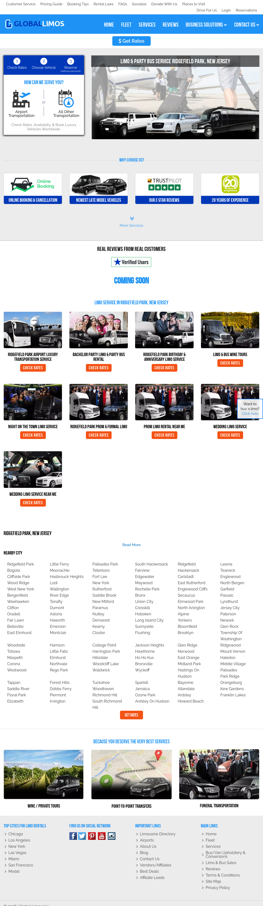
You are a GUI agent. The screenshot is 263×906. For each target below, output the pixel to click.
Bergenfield (17, 589)
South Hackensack (151, 558)
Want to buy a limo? (250, 409)
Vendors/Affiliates (155, 859)
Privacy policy (218, 881)
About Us (148, 840)
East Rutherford (191, 576)
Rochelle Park (147, 583)
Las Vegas (17, 846)
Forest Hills (60, 676)
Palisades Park (105, 558)
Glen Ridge (187, 639)
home (109, 18)
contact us (246, 18)
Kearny (98, 620)
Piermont (58, 689)
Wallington (59, 583)
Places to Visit (105, 4)
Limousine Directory (157, 827)
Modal (13, 865)
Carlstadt (186, 570)
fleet (126, 18)
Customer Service (21, 4)
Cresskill (142, 601)
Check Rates (33, 361)
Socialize (48, 4)
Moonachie (60, 564)
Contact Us (150, 852)
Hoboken (143, 608)
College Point (104, 639)
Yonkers (185, 614)
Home (211, 827)
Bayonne (185, 676)
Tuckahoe (101, 676)
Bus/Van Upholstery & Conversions (225, 848)
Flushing (142, 626)
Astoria (56, 608)
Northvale (58, 657)
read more (131, 539)
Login (225, 4)
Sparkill (141, 676)
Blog (144, 846)
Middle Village (233, 657)
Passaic (226, 589)
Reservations (246, 4)
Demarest (101, 614)
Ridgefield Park (20, 558)
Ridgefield (187, 558)
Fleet (210, 834)
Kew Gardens (232, 682)
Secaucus (186, 589)
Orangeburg (231, 676)
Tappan (13, 676)
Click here (250, 413)
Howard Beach (191, 695)
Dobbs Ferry (61, 682)
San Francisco (20, 859)
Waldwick (101, 664)
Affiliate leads (152, 871)
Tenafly (56, 595)
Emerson (58, 620)
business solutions (206, 18)
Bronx (140, 589)
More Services (131, 215)
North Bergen (232, 576)
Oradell (13, 608)
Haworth (57, 614)
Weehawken (18, 595)
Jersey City (229, 601)
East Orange (188, 651)
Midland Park (189, 657)
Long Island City (149, 614)
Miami (13, 852)
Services (213, 840)
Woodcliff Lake (105, 657)
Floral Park (16, 689)
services (147, 18)
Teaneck (227, 564)
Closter (98, 626)
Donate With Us (75, 4)
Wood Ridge (18, 576)
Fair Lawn (15, 614)
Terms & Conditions (223, 869)
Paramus (100, 601)
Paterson (228, 608)
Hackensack (188, 564)
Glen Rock (229, 620)
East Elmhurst (19, 626)
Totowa (13, 645)
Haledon (227, 651)
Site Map (213, 875)
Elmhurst (58, 651)
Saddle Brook (104, 589)
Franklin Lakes (232, 689)
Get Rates (131, 35)
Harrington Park (106, 645)
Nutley (98, 608)
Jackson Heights (149, 639)
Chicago (15, 827)
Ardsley (184, 689)
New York (100, 576)
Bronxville (144, 657)
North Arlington (191, 601)
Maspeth (15, 651)
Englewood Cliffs (193, 583)
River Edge (59, 589)
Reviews (213, 862)
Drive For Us (205, 4)
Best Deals (149, 865)
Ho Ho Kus (144, 651)
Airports (147, 834)
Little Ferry (59, 558)
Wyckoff (142, 664)
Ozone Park (145, 689)
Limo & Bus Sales (221, 856)
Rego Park (59, 664)
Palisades (228, 664)
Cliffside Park (18, 570)
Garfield (227, 583)
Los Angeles (19, 834)
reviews (171, 18)
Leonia (226, 558)
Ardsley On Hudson (152, 695)
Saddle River (18, 682)
